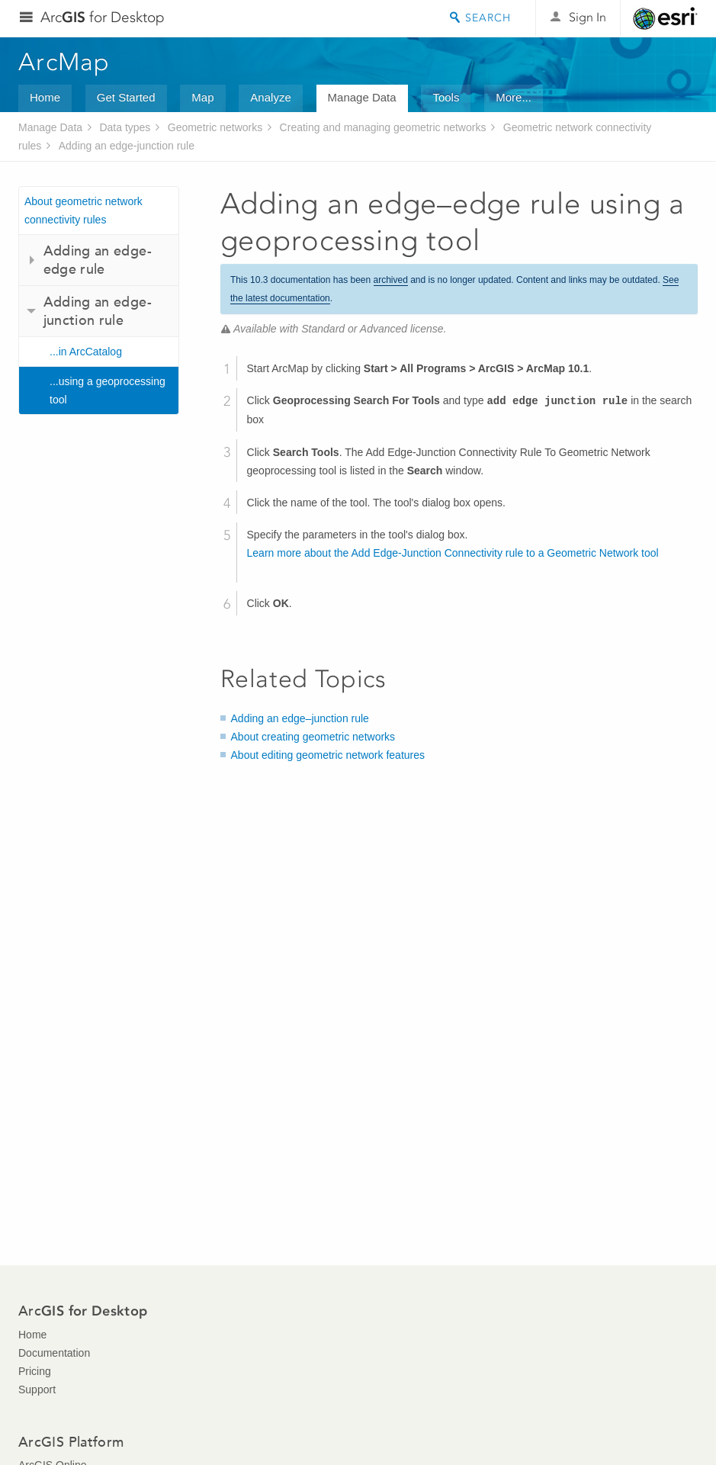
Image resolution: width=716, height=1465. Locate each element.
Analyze (270, 97)
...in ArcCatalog (86, 351)
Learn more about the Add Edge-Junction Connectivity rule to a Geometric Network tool (453, 553)
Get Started (126, 97)
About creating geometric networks (313, 737)
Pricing (34, 1371)
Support (37, 1389)
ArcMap (64, 61)
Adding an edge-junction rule (126, 146)
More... (513, 97)
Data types (124, 127)
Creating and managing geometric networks (383, 127)
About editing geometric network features (328, 755)
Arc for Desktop (102, 17)
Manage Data (362, 97)
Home (45, 97)
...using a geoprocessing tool (107, 390)
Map (202, 97)
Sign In (587, 17)
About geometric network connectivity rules (83, 210)
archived (391, 280)
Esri (665, 18)
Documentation (54, 1353)
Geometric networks (215, 127)
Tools (445, 97)
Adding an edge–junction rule (300, 718)
